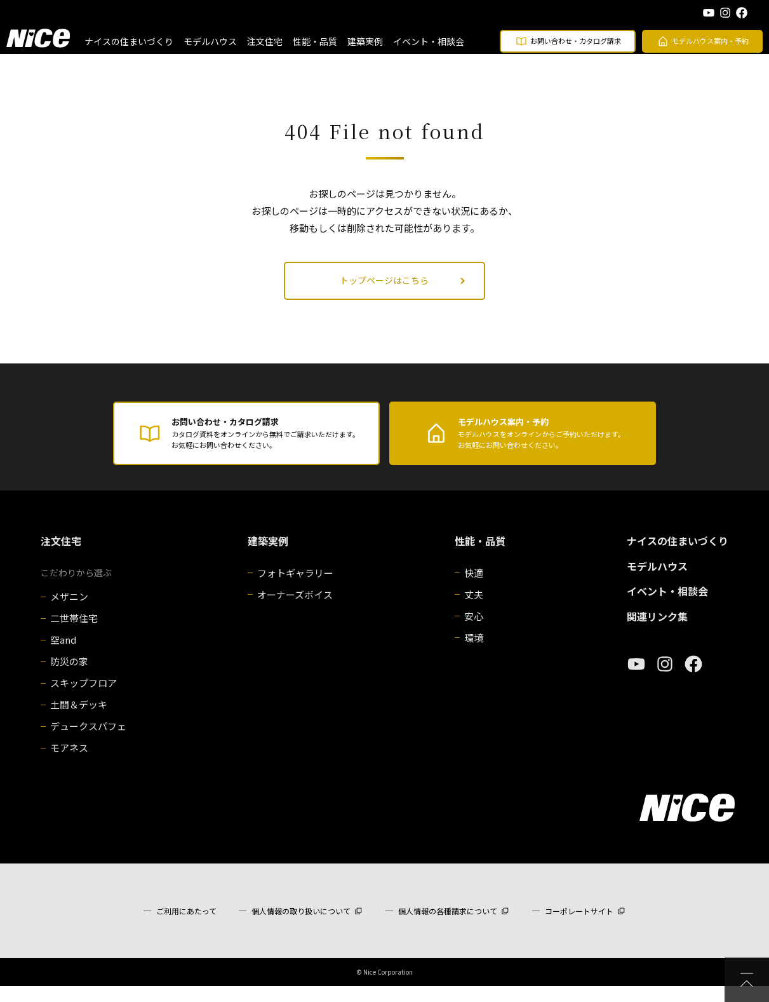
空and (63, 655)
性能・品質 (315, 41)
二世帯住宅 (74, 633)
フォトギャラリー (295, 588)
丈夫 (473, 610)
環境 (473, 653)
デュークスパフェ (88, 741)
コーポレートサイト (579, 926)
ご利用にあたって (186, 926)
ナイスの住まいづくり (128, 41)
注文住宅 (265, 41)
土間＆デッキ (78, 720)
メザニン (69, 612)
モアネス (69, 763)
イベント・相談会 (428, 41)
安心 (473, 632)
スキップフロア (83, 698)
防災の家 (69, 677)
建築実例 (365, 41)
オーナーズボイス (295, 610)
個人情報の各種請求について (447, 926)
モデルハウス (210, 41)
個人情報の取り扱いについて (301, 926)
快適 (473, 588)
